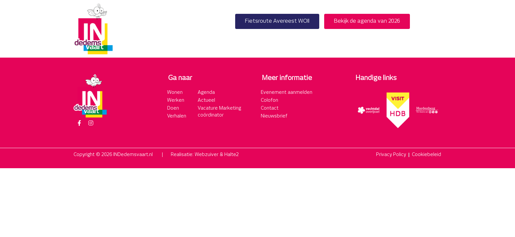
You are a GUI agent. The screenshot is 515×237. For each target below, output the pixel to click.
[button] (434, 28)
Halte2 (231, 154)
